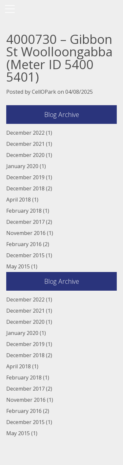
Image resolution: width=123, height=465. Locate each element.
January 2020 (22, 166)
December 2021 (25, 143)
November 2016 (26, 233)
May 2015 (18, 266)
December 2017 (25, 221)
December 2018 (25, 188)
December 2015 (25, 255)
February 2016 (24, 244)
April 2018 (18, 199)
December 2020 (25, 155)
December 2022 (25, 132)
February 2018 (24, 210)
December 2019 (25, 177)
